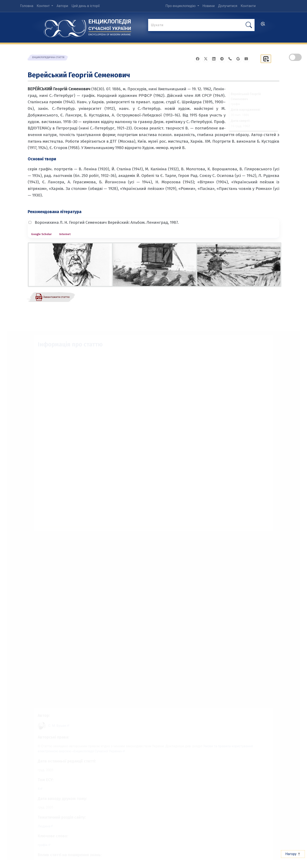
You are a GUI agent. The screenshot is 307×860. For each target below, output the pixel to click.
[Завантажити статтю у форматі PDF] (52, 297)
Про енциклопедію (180, 6)
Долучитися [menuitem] (227, 6)
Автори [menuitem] (62, 6)
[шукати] (248, 25)
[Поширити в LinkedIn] (215, 58)
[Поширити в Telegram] (223, 58)
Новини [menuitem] (209, 6)
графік (37, 846)
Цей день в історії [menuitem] (85, 6)
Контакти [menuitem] (248, 6)
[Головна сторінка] (65, 27)
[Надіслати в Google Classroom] (247, 58)
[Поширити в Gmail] (239, 58)
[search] (262, 25)
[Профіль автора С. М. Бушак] (54, 720)
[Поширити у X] (207, 58)
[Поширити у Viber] (231, 58)
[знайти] (201, 25)
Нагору (292, 854)
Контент (44, 6)
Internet (65, 234)
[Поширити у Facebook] (199, 58)
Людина (38, 826)
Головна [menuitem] (26, 6)
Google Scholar (41, 234)
